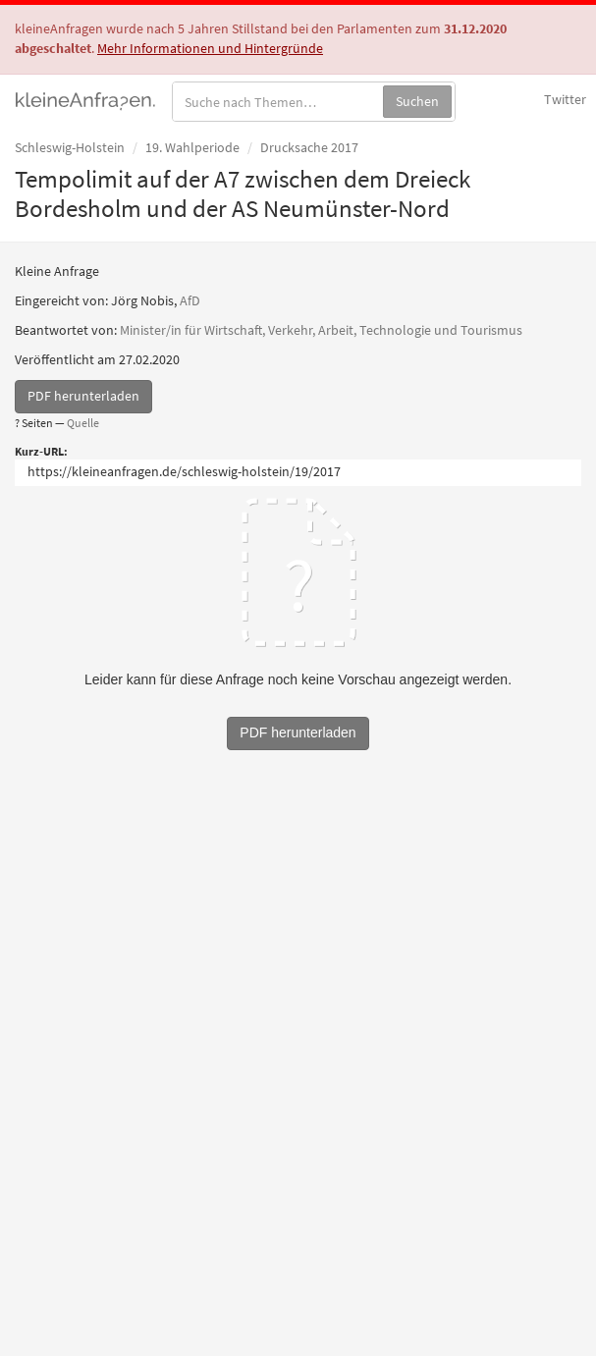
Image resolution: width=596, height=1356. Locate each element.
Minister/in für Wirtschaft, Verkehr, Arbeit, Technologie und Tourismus (321, 330)
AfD (190, 300)
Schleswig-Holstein (70, 147)
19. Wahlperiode (192, 147)
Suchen (417, 101)
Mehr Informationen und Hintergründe (210, 48)
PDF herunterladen (83, 396)
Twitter (565, 99)
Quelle (83, 422)
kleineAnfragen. (86, 99)
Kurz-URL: (41, 451)
